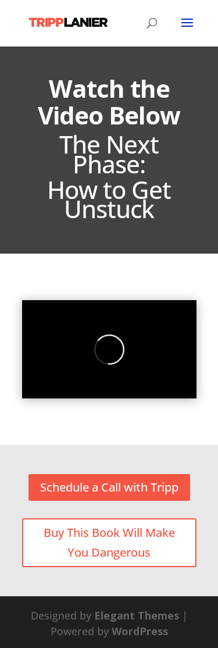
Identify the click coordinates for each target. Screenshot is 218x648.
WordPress (140, 631)
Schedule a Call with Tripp (109, 487)
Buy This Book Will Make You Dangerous (109, 542)
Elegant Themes (136, 615)
